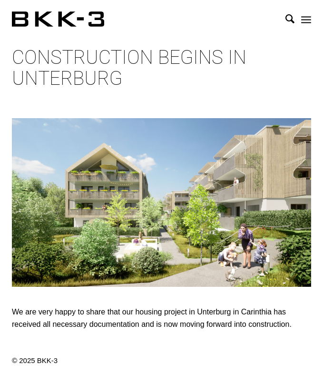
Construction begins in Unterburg (129, 68)
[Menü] (306, 19)
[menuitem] (285, 19)
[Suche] (285, 19)
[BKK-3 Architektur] (131, 19)
